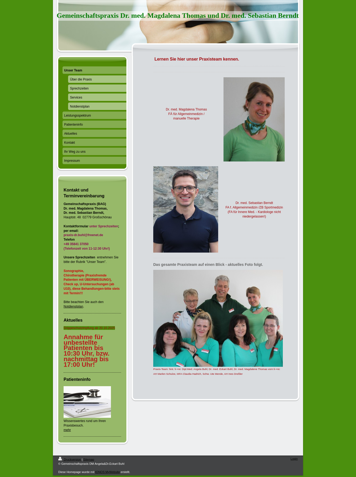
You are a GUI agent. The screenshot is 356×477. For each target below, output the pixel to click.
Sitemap (88, 459)
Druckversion (70, 459)
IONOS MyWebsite (107, 472)
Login (294, 458)
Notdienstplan (73, 306)
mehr (67, 430)
